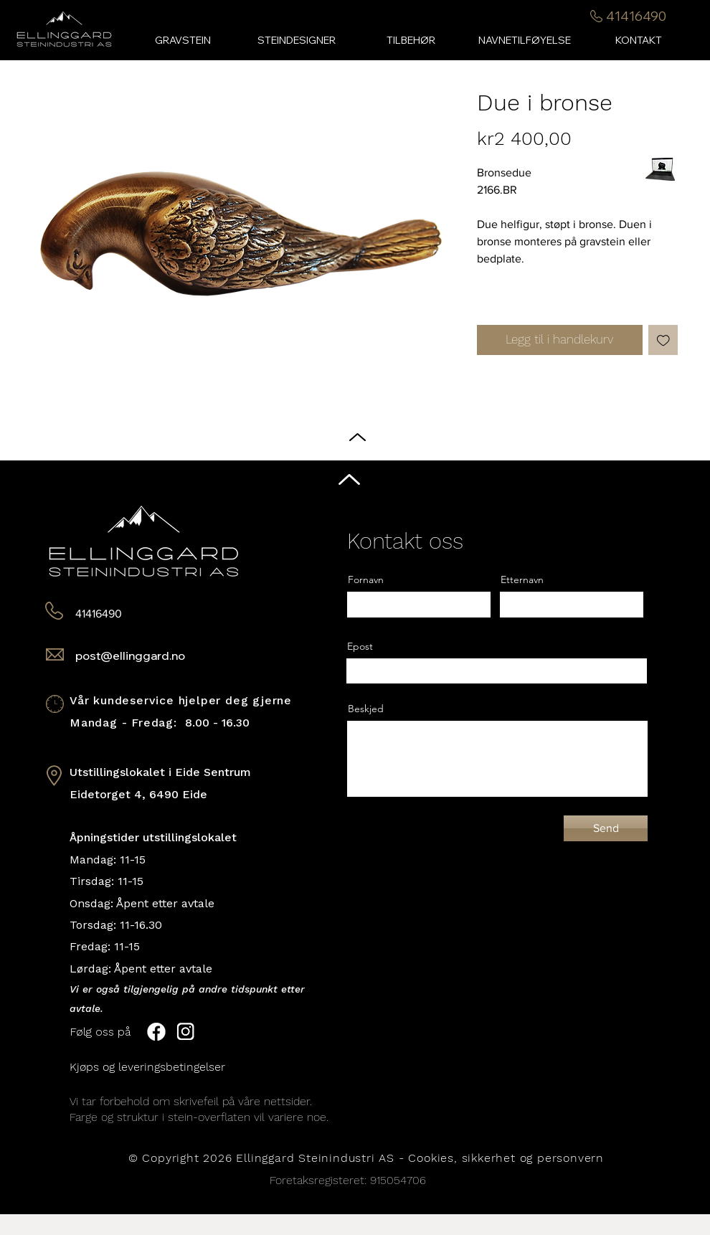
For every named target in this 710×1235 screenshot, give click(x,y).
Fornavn (366, 579)
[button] (411, 40)
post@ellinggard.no (130, 655)
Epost (360, 646)
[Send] (606, 828)
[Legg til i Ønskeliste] (663, 340)
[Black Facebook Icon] (688, 604)
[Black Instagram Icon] (688, 632)
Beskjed (366, 709)
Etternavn (522, 579)
